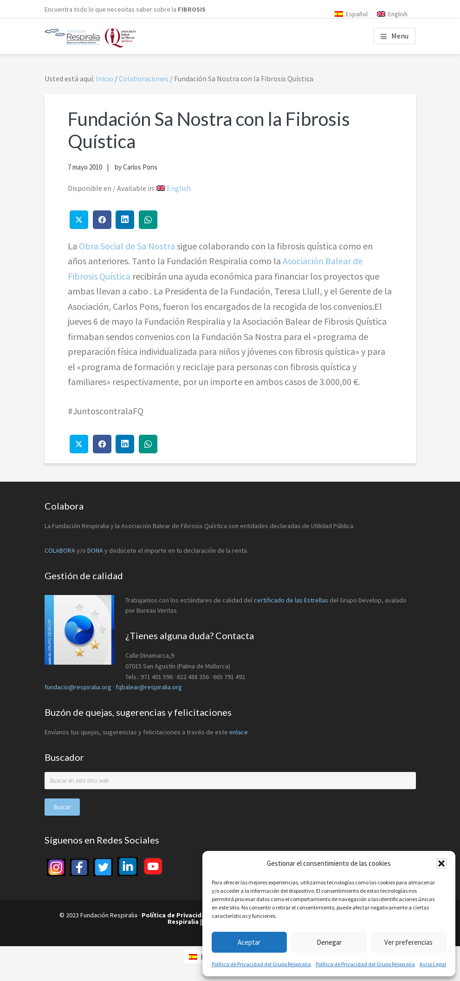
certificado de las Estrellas (291, 600)
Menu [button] (399, 35)
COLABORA (60, 550)
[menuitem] (351, 13)
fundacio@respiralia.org (78, 687)
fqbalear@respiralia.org (149, 687)
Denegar (329, 942)
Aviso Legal (433, 964)
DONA (95, 550)
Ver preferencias (408, 942)
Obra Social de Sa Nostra (127, 246)
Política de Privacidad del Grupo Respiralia (261, 964)
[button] (441, 863)
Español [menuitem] (357, 14)
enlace (238, 732)
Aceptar (249, 942)
